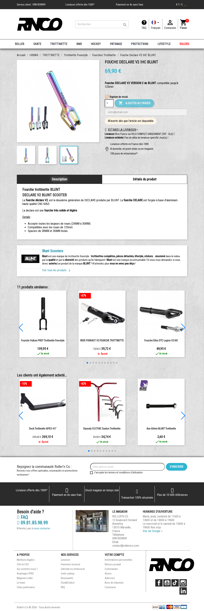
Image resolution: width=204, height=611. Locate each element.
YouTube (167, 583)
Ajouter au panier (134, 103)
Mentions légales (26, 559)
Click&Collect (68, 582)
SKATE (37, 44)
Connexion (110, 587)
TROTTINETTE (58, 44)
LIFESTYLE (163, 44)
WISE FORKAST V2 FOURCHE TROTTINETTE (102, 340)
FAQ (144, 28)
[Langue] (155, 24)
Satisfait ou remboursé (73, 569)
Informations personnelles (118, 559)
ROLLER (19, 44)
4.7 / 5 (181, 4)
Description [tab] (59, 179)
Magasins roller (25, 578)
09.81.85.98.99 (32, 523)
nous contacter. (42, 528)
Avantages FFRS (25, 573)
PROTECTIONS (139, 44)
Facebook (159, 583)
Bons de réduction (114, 582)
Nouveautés (67, 578)
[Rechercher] (102, 24)
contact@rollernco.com (125, 545)
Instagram (183, 583)
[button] (21, 328)
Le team (21, 582)
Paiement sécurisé (70, 564)
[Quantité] (109, 103)
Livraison (65, 559)
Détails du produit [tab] (144, 179)
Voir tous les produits (57, 270)
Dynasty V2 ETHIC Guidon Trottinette (101, 428)
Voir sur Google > (152, 531)
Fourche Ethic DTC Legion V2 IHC (161, 340)
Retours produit (113, 564)
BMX (79, 44)
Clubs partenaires (26, 587)
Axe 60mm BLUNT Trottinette (161, 428)
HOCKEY (96, 44)
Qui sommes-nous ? (27, 569)
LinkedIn (183, 591)
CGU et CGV (23, 564)
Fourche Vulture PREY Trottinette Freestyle (42, 340)
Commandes (111, 569)
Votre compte (114, 555)
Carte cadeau (68, 573)
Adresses (110, 578)
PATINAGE (116, 44)
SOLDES (184, 44)
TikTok (175, 583)
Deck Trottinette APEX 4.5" (42, 428)
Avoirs (108, 573)
